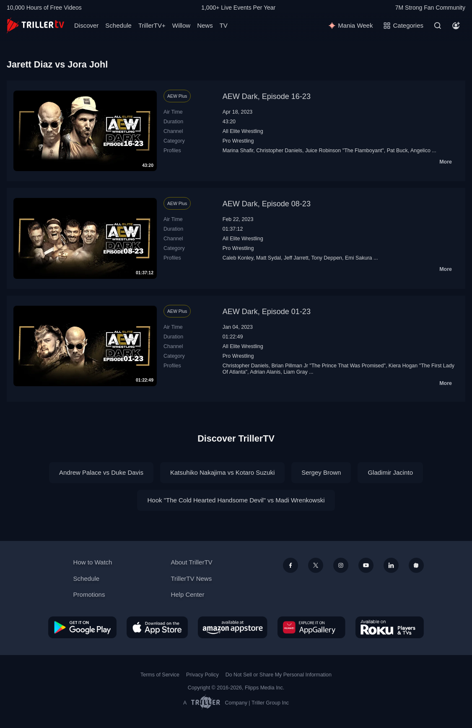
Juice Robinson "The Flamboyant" (344, 150)
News (205, 25)
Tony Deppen (326, 258)
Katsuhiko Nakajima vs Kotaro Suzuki (222, 472)
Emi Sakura (358, 258)
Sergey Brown (321, 472)
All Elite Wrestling (243, 131)
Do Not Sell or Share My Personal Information (279, 675)
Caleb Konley (238, 258)
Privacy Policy (202, 675)
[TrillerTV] (35, 25)
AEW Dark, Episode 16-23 (267, 96)
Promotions (89, 594)
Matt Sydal (268, 258)
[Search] (437, 25)
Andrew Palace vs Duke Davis (101, 472)
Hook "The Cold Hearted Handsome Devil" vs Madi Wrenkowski (235, 500)
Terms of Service (159, 675)
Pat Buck (397, 150)
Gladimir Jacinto (390, 472)
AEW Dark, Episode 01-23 (267, 311)
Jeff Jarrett (296, 258)
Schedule (118, 25)
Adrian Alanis (265, 372)
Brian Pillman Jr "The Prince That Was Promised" (328, 366)
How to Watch (92, 562)
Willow (181, 25)
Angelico (420, 150)
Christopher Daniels (279, 150)
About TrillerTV (191, 562)
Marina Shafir (238, 150)
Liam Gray (295, 372)
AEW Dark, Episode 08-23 (267, 204)
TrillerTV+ (152, 25)
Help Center (187, 594)
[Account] (456, 25)
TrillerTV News (191, 578)
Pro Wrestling (238, 141)
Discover (86, 25)
